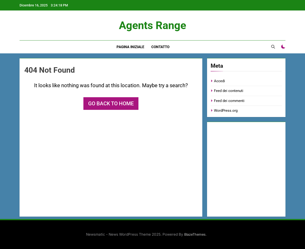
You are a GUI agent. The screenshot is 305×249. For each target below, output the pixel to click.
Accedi (219, 81)
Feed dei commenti (229, 101)
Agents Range (152, 25)
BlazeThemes (195, 234)
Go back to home (111, 104)
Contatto (160, 47)
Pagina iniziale (130, 47)
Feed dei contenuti (228, 91)
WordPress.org (226, 110)
